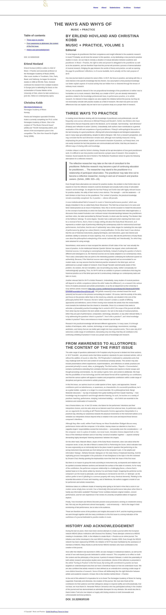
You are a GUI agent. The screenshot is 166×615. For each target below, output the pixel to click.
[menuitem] (96, 7)
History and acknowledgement (38, 50)
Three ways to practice (35, 40)
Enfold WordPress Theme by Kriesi (57, 611)
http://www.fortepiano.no (33, 107)
